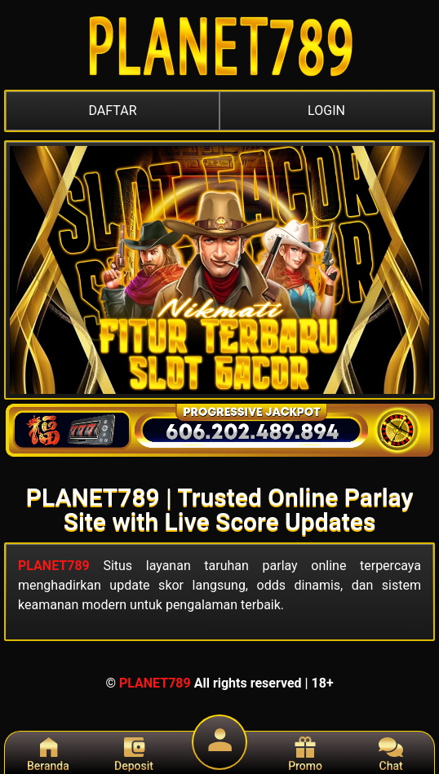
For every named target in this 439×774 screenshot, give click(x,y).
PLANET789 (54, 565)
